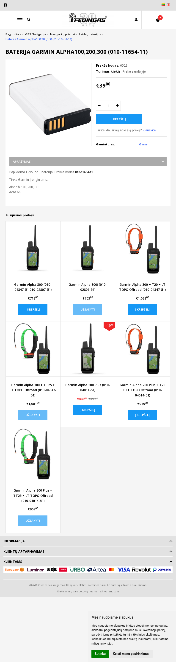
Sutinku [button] (100, 654)
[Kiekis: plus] (117, 106)
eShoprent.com (109, 591)
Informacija (14, 541)
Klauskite (149, 130)
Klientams (12, 561)
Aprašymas (22, 161)
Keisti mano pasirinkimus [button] (131, 654)
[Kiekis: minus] (99, 106)
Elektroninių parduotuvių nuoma (77, 591)
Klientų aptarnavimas (23, 551)
